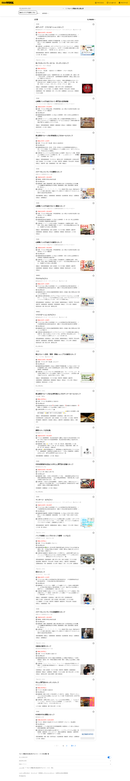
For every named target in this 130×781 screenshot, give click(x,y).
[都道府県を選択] (42, 8)
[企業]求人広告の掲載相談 (62, 773)
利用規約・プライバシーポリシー (46, 773)
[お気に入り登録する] (93, 24)
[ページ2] (66, 745)
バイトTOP (21, 767)
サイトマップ (34, 773)
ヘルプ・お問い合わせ (24, 773)
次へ (72, 746)
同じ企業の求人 (39, 346)
